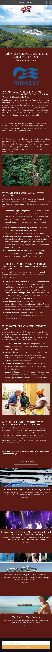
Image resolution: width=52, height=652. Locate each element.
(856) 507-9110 (25, 2)
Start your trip (26, 647)
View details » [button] (26, 498)
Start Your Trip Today (26, 462)
